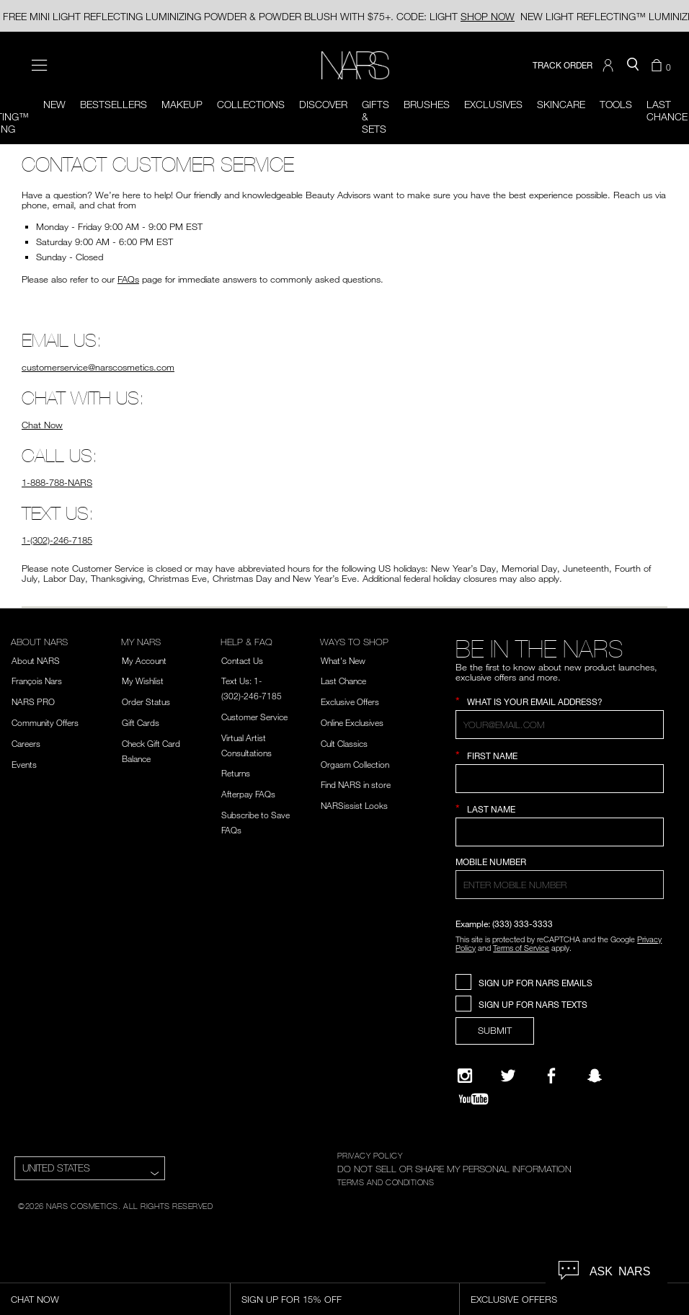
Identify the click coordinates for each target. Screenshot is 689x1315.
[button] (610, 65)
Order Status (146, 701)
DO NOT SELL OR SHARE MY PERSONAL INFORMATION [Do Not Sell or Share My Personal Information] (454, 1169)
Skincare (561, 104)
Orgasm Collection (355, 764)
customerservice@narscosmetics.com (98, 367)
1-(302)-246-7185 (57, 540)
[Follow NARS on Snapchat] (594, 1075)
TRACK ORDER (562, 65)
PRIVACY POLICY (370, 1155)
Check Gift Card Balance (151, 751)
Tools (616, 104)
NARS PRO (33, 701)
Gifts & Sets (375, 116)
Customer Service (254, 716)
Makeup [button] (182, 104)
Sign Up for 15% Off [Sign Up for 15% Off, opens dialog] (291, 1299)
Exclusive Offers (350, 701)
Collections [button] (251, 104)
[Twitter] (508, 1075)
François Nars (37, 680)
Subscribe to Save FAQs (255, 822)
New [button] (54, 104)
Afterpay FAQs (248, 794)
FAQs (128, 279)
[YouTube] (473, 1098)
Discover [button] (323, 104)
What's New (343, 660)
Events (24, 764)
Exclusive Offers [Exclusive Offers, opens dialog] (514, 1299)
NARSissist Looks (354, 805)
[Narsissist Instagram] (464, 1075)
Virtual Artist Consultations (246, 745)
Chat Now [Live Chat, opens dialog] (35, 1299)
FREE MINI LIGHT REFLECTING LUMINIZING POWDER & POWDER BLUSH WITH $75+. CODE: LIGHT (259, 16)
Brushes (427, 104)
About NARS (36, 660)
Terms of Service (521, 947)
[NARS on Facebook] (551, 1075)
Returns (235, 773)
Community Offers (45, 722)
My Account (144, 660)
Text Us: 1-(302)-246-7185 (251, 688)
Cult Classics (344, 743)
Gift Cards (140, 722)
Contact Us (242, 660)
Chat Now (42, 424)
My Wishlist (143, 680)
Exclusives (493, 104)
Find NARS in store (356, 784)
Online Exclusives (352, 722)
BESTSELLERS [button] (113, 104)
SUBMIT (495, 1030)
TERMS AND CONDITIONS (386, 1182)
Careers (26, 743)
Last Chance (343, 680)
